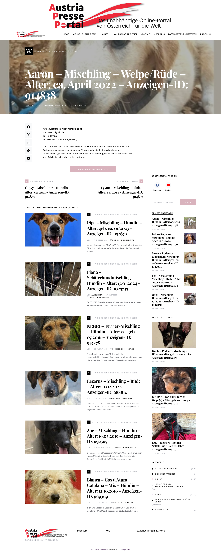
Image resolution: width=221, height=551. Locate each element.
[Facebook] (157, 186)
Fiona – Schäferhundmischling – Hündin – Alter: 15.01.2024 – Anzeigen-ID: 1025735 (114, 280)
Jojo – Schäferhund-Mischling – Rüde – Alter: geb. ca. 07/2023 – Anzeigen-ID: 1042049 (166, 281)
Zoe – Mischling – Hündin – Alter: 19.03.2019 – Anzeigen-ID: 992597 (114, 435)
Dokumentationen (164, 474)
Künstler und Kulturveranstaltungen (167, 485)
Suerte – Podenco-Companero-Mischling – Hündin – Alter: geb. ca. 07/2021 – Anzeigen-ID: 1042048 (166, 260)
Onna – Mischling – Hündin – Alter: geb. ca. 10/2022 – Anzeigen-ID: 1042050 (165, 300)
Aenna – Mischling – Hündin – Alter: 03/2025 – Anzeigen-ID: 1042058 (167, 222)
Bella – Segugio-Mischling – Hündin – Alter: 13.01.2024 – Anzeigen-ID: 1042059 (165, 239)
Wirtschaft (160, 510)
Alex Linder (97, 295)
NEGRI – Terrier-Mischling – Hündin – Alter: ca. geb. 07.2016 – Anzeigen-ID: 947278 (113, 334)
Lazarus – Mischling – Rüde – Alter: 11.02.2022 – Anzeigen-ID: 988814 (114, 386)
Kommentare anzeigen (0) (91, 169)
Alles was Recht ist (165, 469)
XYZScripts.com (124, 550)
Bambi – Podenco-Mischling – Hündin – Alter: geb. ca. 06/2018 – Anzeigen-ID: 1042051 (171, 354)
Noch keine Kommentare (56, 106)
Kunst (157, 479)
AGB (108, 531)
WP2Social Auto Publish (100, 550)
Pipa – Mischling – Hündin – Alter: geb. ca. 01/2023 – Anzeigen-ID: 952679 (114, 228)
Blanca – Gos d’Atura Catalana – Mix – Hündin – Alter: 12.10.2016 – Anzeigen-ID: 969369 (114, 488)
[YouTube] (168, 186)
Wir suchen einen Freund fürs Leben (171, 500)
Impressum (81, 531)
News (156, 494)
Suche (188, 202)
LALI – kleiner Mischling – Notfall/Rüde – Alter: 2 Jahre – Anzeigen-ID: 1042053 (169, 446)
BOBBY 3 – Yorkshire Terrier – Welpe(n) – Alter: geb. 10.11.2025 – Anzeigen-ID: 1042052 (171, 400)
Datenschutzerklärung (151, 531)
